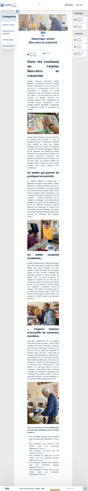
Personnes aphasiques (80, 19)
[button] (40, 4)
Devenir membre (79, 47)
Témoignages (8, 40)
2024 (31, 53)
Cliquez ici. (42, 448)
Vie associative (8, 46)
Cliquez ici (40, 460)
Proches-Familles (79, 26)
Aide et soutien (9, 25)
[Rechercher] (85, 488)
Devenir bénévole (79, 40)
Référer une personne (80, 53)
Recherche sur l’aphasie (8, 32)
